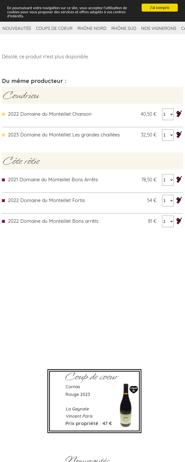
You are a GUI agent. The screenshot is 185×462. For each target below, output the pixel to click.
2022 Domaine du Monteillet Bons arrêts (53, 221)
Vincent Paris (79, 416)
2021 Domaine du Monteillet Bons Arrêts (53, 180)
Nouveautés (16, 28)
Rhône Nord (91, 28)
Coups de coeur (54, 28)
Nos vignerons (158, 28)
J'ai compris (159, 7)
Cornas (73, 386)
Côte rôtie (21, 161)
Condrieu (21, 95)
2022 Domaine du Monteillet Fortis (46, 200)
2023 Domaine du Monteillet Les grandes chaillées (64, 135)
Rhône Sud (123, 28)
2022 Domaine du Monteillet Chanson (50, 114)
